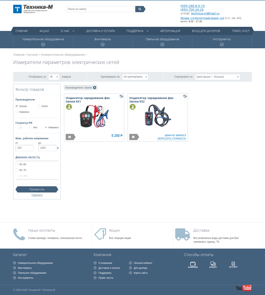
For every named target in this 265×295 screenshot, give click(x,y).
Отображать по (37, 76)
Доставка (201, 230)
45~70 (22, 170)
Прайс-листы (105, 277)
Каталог (32, 55)
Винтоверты (103, 41)
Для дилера (140, 268)
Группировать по (110, 76)
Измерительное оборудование (43, 41)
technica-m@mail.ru (205, 13)
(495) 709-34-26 (192, 9)
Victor (44, 106)
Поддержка (134, 31)
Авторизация (170, 31)
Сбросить (37, 195)
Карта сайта (141, 272)
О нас (65, 31)
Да (18, 127)
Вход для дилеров (206, 31)
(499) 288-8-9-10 (193, 6)
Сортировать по (183, 76)
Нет (33, 127)
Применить (36, 189)
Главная (21, 31)
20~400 (23, 176)
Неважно (52, 127)
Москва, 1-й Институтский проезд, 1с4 (202, 18)
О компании (105, 263)
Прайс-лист (241, 31)
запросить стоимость (171, 138)
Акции (44, 31)
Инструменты (222, 41)
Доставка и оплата (100, 31)
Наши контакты (41, 230)
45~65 (22, 164)
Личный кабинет (143, 263)
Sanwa (23, 106)
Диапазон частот (27, 157)
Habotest (24, 112)
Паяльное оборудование (162, 41)
